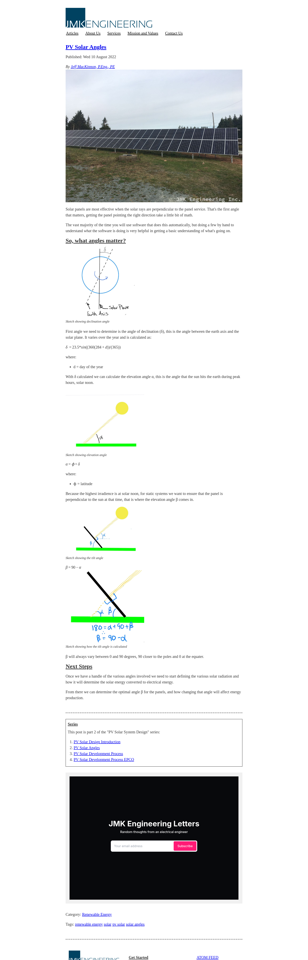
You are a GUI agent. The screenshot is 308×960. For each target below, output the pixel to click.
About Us (92, 33)
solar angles (135, 924)
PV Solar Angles (86, 47)
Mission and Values (142, 33)
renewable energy (89, 924)
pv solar (118, 924)
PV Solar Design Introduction (97, 742)
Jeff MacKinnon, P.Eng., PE (93, 66)
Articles (72, 33)
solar (107, 924)
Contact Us (174, 33)
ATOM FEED (207, 957)
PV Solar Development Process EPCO (104, 759)
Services (114, 33)
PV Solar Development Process (98, 753)
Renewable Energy (97, 914)
